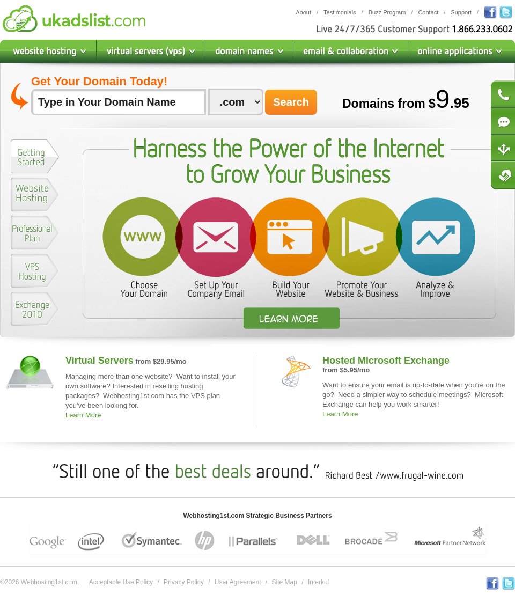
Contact (428, 12)
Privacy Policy (184, 582)
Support (461, 12)
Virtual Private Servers (151, 51)
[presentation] (35, 156)
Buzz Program (387, 12)
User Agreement (238, 582)
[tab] (35, 158)
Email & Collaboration (350, 51)
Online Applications (461, 51)
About (303, 12)
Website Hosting (48, 51)
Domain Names (249, 51)
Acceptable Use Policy (121, 582)
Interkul (318, 582)
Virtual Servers (99, 360)
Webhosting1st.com (74, 18)
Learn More (83, 415)
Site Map (284, 582)
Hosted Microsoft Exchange (386, 360)
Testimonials (339, 12)
